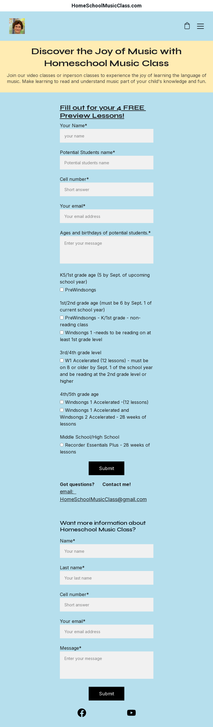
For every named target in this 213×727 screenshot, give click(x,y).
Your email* (73, 621)
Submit (106, 693)
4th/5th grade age (79, 394)
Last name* (72, 567)
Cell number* (74, 594)
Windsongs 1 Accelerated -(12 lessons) (104, 402)
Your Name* (73, 125)
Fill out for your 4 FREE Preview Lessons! (103, 112)
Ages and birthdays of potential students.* (105, 233)
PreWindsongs (78, 290)
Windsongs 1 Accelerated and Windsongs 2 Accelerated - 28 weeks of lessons (103, 417)
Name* (67, 541)
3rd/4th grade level (80, 352)
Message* (71, 648)
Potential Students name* (87, 152)
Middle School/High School (89, 437)
